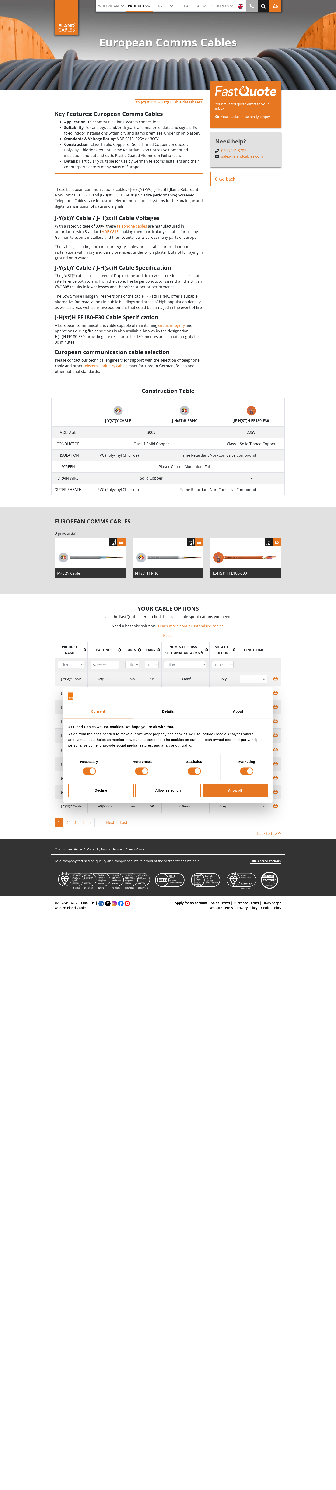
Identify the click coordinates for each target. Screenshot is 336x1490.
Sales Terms (220, 903)
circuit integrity (171, 325)
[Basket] (121, 542)
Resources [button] (219, 6)
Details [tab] (168, 712)
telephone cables (132, 226)
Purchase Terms (246, 903)
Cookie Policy (271, 908)
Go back (224, 179)
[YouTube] (127, 903)
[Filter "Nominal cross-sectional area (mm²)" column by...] (185, 664)
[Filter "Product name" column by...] (71, 664)
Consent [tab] (98, 712)
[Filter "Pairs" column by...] (151, 664)
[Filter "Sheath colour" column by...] (223, 664)
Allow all (235, 791)
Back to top (269, 833)
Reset (168, 635)
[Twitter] (108, 903)
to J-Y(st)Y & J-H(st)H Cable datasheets (169, 102)
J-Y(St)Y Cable (68, 573)
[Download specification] (113, 542)
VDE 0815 (110, 231)
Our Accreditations (265, 861)
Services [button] (161, 6)
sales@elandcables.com (242, 156)
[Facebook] (121, 903)
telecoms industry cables (105, 365)
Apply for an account (191, 903)
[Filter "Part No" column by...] (105, 665)
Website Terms (221, 908)
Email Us (87, 903)
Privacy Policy (247, 908)
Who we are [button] (109, 6)
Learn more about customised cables (191, 626)
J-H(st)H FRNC (146, 573)
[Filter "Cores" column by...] (132, 664)
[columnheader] (71, 650)
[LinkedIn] (101, 903)
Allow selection (168, 791)
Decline (101, 791)
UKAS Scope (271, 903)
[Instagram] (114, 903)
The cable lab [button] (189, 6)
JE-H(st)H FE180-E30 (230, 573)
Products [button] (137, 6)
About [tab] (238, 712)
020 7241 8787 (233, 150)
